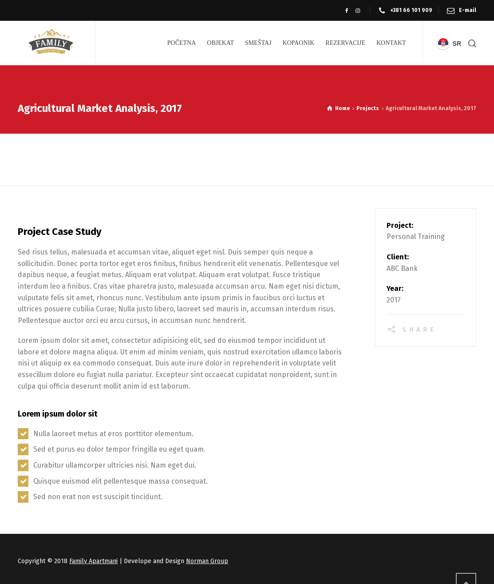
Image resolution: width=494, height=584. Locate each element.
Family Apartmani (93, 561)
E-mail (467, 10)
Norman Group (207, 561)
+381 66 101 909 (411, 10)
